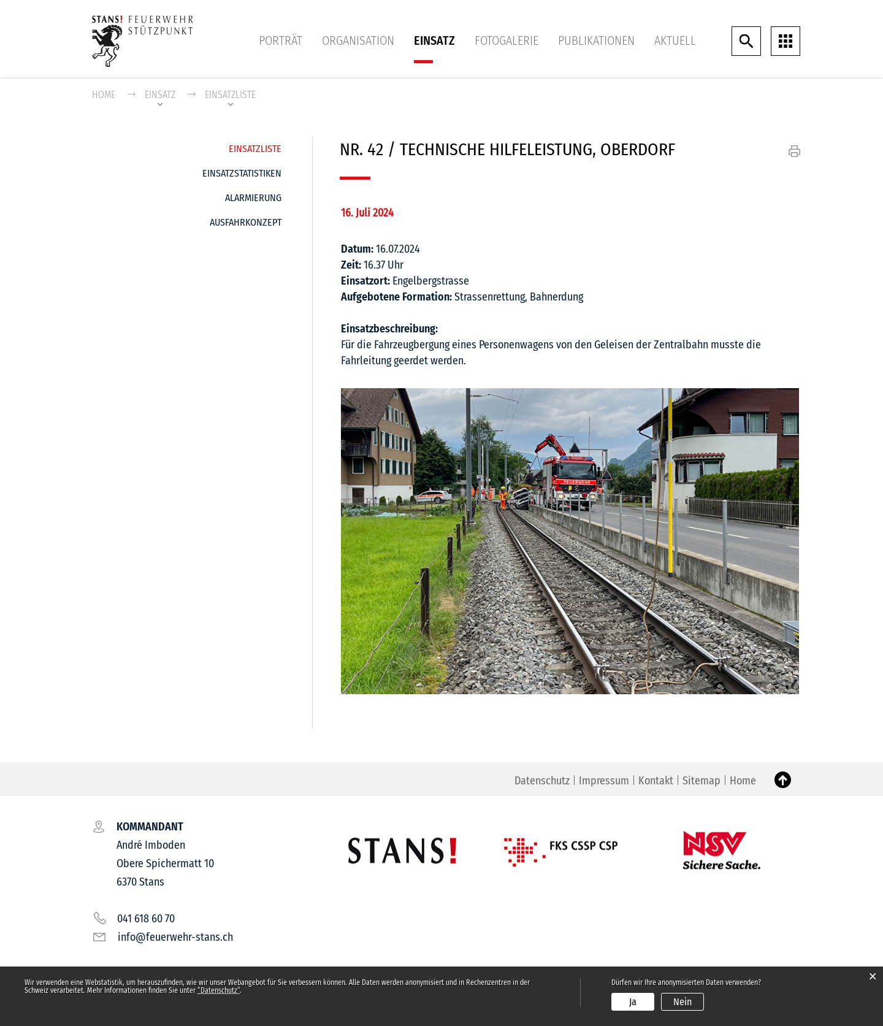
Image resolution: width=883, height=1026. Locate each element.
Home (103, 95)
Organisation (358, 40)
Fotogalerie (506, 40)
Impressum (604, 780)
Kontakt (655, 780)
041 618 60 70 (146, 918)
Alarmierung (253, 198)
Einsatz (434, 40)
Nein (682, 1002)
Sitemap (701, 780)
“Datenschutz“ (218, 990)
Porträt (280, 40)
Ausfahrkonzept (245, 222)
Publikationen (596, 40)
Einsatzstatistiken (241, 173)
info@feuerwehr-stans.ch (175, 937)
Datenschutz (542, 780)
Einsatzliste (255, 146)
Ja (632, 1002)
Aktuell (675, 40)
